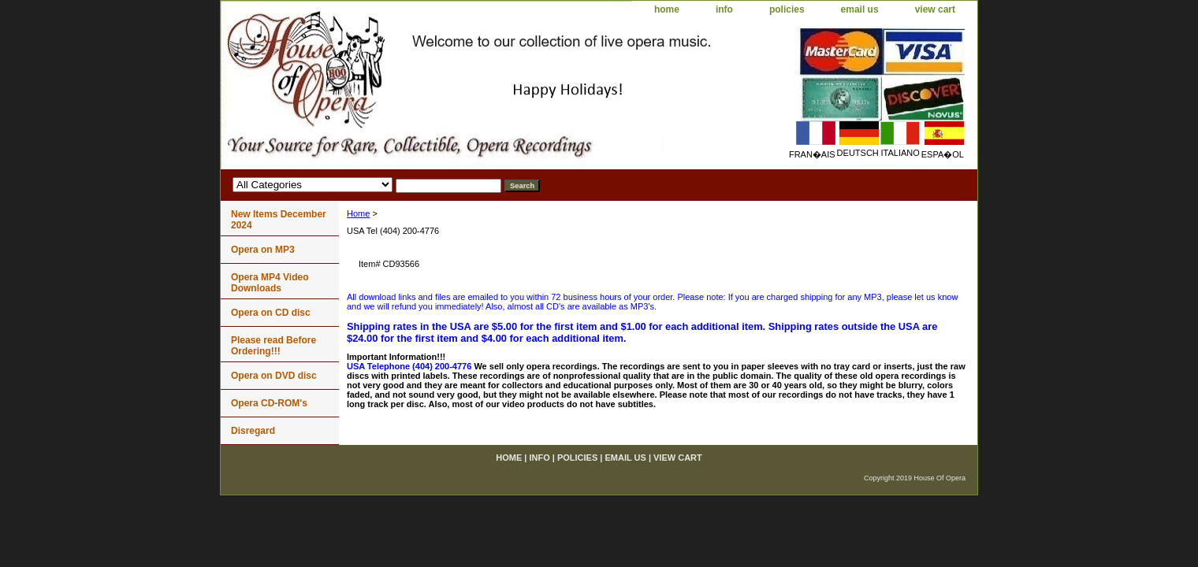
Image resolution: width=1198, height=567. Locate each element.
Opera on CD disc (271, 312)
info (724, 9)
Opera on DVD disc (274, 375)
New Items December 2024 (278, 220)
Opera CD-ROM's (269, 403)
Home (358, 213)
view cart (935, 9)
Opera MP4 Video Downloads (269, 283)
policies (787, 9)
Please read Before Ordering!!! (273, 346)
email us (860, 9)
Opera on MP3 (263, 249)
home (666, 9)
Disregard (253, 430)
